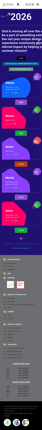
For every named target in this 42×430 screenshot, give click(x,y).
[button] (18, 4)
